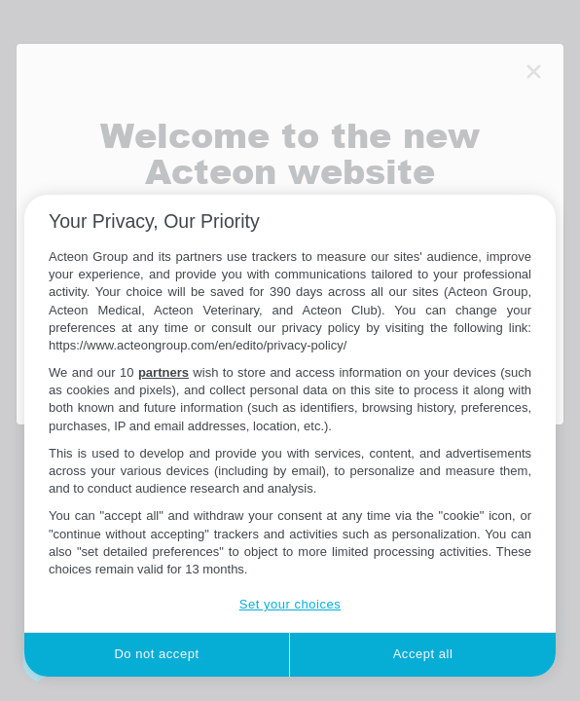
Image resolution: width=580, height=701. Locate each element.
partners (163, 372)
